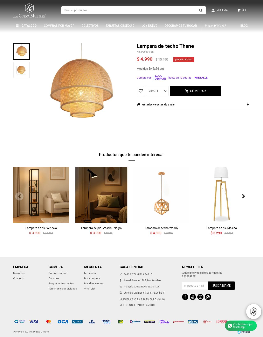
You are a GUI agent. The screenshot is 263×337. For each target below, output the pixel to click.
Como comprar (58, 273)
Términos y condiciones (63, 288)
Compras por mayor (59, 25)
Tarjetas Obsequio (120, 25)
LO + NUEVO (150, 25)
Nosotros (19, 273)
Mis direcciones (93, 283)
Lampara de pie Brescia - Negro (101, 228)
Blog (244, 25)
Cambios (54, 278)
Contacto (18, 278)
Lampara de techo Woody (161, 228)
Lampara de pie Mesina (222, 228)
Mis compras (92, 278)
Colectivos (90, 25)
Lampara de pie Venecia (41, 228)
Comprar (198, 91)
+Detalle (201, 77)
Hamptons (215, 26)
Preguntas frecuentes (61, 283)
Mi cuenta (90, 273)
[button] (244, 196)
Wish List (89, 288)
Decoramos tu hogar (181, 25)
